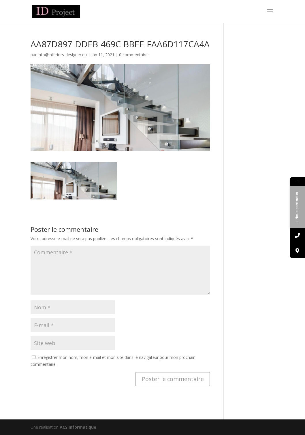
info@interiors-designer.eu (62, 54)
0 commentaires (134, 54)
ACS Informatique (78, 427)
